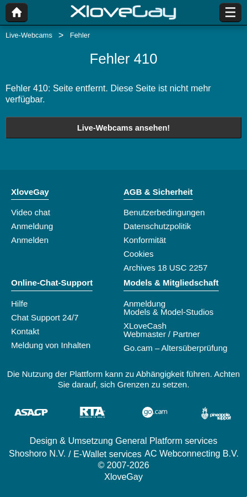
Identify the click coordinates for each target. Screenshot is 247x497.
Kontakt (25, 331)
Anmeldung (32, 226)
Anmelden (30, 240)
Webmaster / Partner (162, 334)
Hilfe (19, 303)
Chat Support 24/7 (45, 317)
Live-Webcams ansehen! (123, 127)
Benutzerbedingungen (164, 212)
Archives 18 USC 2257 (166, 267)
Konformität (145, 240)
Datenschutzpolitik (157, 226)
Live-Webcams (29, 35)
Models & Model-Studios (169, 312)
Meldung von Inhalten (50, 345)
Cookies (138, 253)
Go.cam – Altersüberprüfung (176, 348)
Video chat (30, 212)
